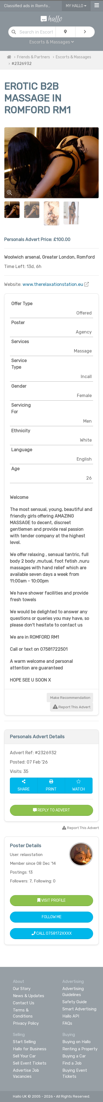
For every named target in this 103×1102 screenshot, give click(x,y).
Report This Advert (71, 707)
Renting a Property (80, 1048)
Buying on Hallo (76, 1041)
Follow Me (52, 917)
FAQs (67, 1023)
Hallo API (70, 1016)
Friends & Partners (33, 57)
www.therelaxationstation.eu (53, 284)
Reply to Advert (51, 810)
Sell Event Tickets (29, 1063)
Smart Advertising (79, 1009)
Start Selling (24, 1041)
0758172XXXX (59, 933)
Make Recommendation (69, 698)
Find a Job (72, 1063)
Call (52, 933)
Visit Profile (51, 900)
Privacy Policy (26, 1023)
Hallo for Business (29, 1048)
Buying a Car (74, 1056)
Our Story (21, 988)
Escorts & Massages (51, 42)
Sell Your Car (24, 1056)
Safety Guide (74, 1001)
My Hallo (76, 6)
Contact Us (23, 1002)
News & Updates (28, 995)
